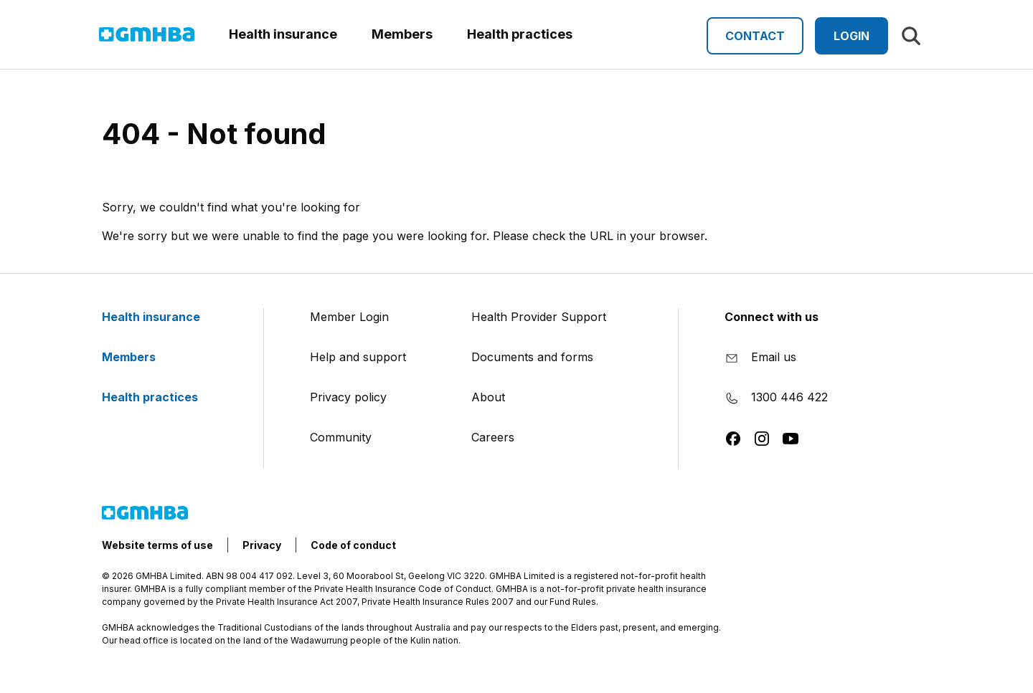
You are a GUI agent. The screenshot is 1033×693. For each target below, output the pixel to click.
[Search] (911, 35)
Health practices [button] (519, 34)
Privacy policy (348, 397)
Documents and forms (532, 357)
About (488, 397)
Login (851, 36)
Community (341, 437)
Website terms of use (157, 545)
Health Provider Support (538, 317)
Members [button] (402, 34)
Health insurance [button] (283, 34)
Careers (492, 437)
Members (137, 357)
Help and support (358, 357)
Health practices (158, 397)
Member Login (349, 317)
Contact (755, 36)
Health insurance (159, 317)
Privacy (261, 545)
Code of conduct (353, 545)
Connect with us (772, 317)
